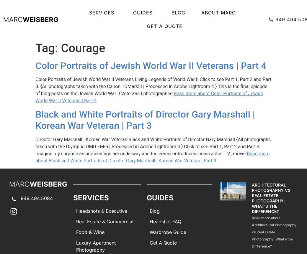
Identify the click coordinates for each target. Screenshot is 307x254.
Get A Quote (164, 26)
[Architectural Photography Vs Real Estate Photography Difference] (233, 216)
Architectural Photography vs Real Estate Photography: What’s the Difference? (271, 198)
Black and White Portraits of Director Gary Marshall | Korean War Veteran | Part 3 (145, 120)
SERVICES (103, 13)
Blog (178, 13)
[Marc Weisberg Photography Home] (30, 19)
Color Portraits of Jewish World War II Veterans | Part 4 (150, 65)
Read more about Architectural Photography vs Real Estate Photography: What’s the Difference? (274, 232)
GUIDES (144, 13)
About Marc (218, 13)
